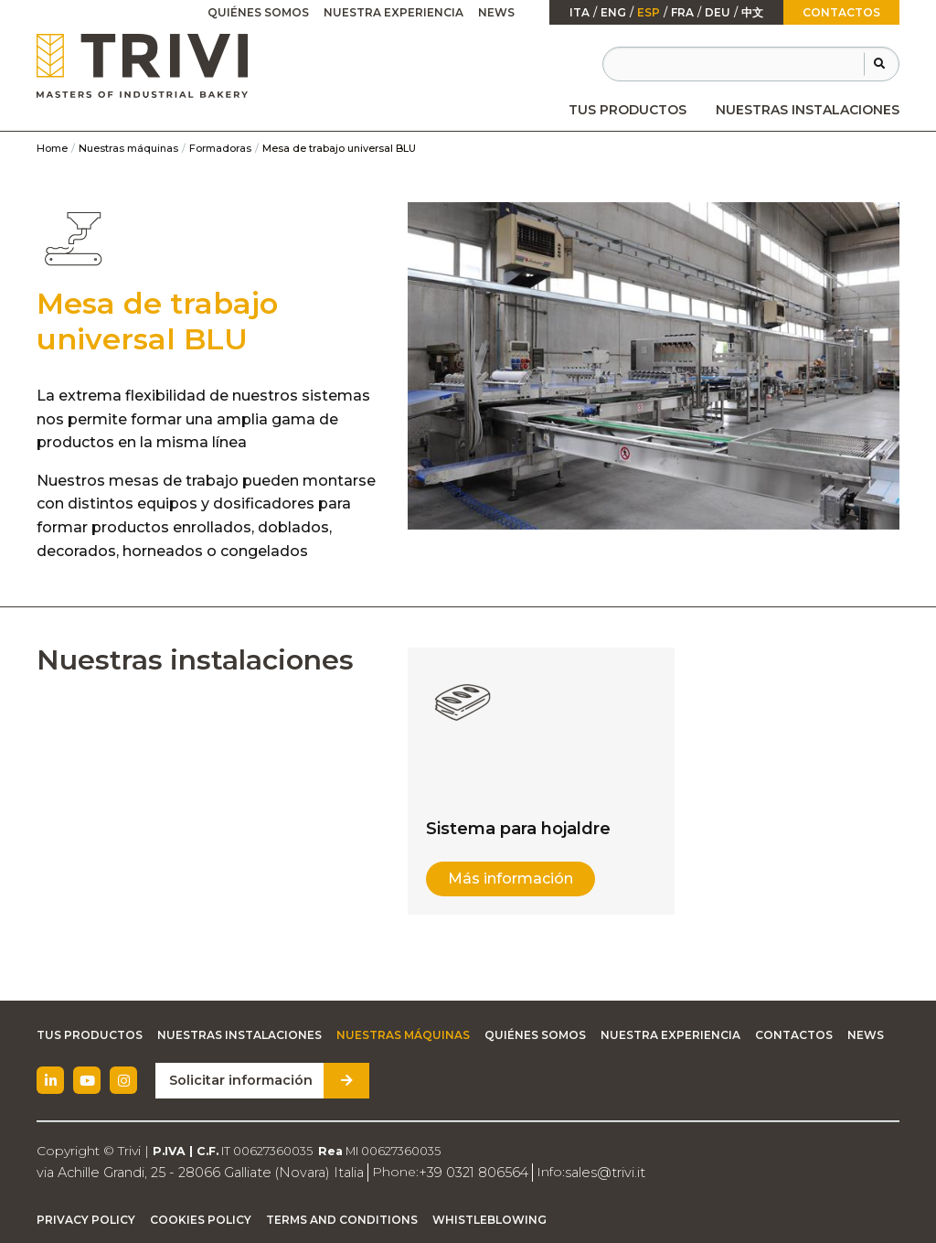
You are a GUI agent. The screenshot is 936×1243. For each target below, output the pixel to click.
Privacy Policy (86, 1220)
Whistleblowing (489, 1220)
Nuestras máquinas (128, 148)
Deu (717, 12)
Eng (613, 12)
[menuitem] (627, 109)
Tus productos (627, 109)
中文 (752, 12)
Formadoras (220, 148)
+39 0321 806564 (460, 1171)
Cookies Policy (200, 1220)
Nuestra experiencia (393, 12)
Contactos (841, 12)
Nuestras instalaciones (807, 109)
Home (52, 148)
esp (648, 12)
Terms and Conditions (342, 1220)
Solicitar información (238, 1080)
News (496, 12)
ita (579, 12)
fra (682, 12)
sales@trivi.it (587, 1171)
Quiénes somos (258, 12)
